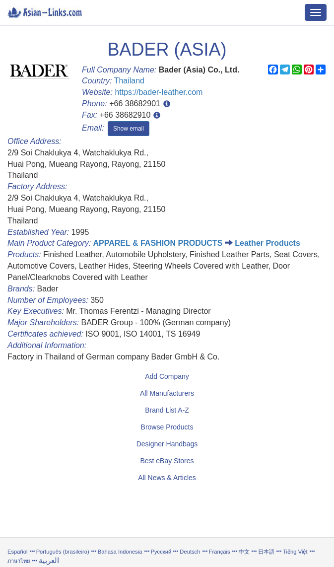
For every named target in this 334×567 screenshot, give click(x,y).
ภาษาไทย (19, 561)
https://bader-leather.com (158, 92)
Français (219, 552)
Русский (161, 552)
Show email (128, 128)
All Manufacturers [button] (167, 393)
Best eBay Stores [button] (167, 461)
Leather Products (267, 243)
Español (17, 552)
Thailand (129, 80)
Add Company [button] (167, 376)
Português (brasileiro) (62, 552)
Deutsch (190, 552)
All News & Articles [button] (167, 478)
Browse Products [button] (167, 427)
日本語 (266, 552)
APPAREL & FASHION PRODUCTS (158, 243)
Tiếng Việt (295, 552)
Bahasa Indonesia (120, 552)
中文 (244, 552)
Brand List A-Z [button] (167, 410)
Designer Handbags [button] (167, 444)
